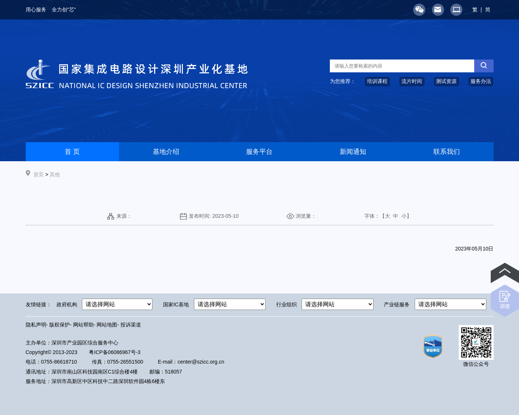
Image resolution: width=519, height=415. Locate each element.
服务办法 (481, 81)
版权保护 (59, 325)
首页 (38, 174)
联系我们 (446, 151)
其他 (55, 174)
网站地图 (107, 325)
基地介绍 (166, 151)
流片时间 (411, 81)
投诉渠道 (130, 325)
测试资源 (446, 81)
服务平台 (259, 151)
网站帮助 (83, 325)
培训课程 (377, 81)
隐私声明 (36, 325)
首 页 (72, 151)
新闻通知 (353, 151)
